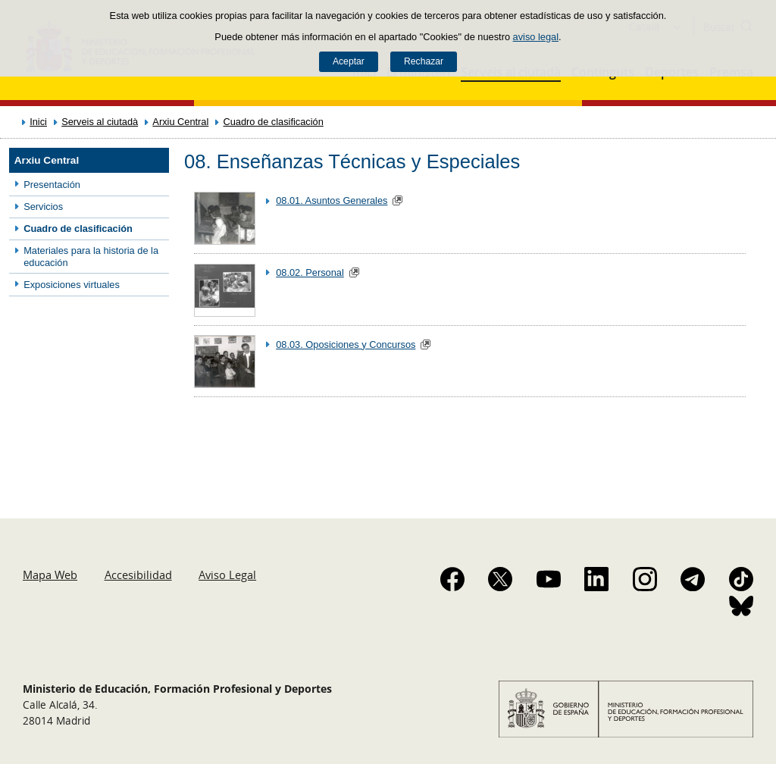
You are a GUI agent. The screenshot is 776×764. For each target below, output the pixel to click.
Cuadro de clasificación (274, 121)
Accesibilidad (138, 574)
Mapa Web (50, 574)
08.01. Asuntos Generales (331, 200)
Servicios (43, 206)
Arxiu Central (180, 121)
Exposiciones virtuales (71, 284)
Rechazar (423, 61)
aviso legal (536, 36)
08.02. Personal (310, 272)
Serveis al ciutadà (99, 121)
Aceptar (349, 61)
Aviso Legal (227, 574)
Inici (38, 121)
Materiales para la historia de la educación (90, 256)
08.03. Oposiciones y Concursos (345, 344)
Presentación (51, 184)
